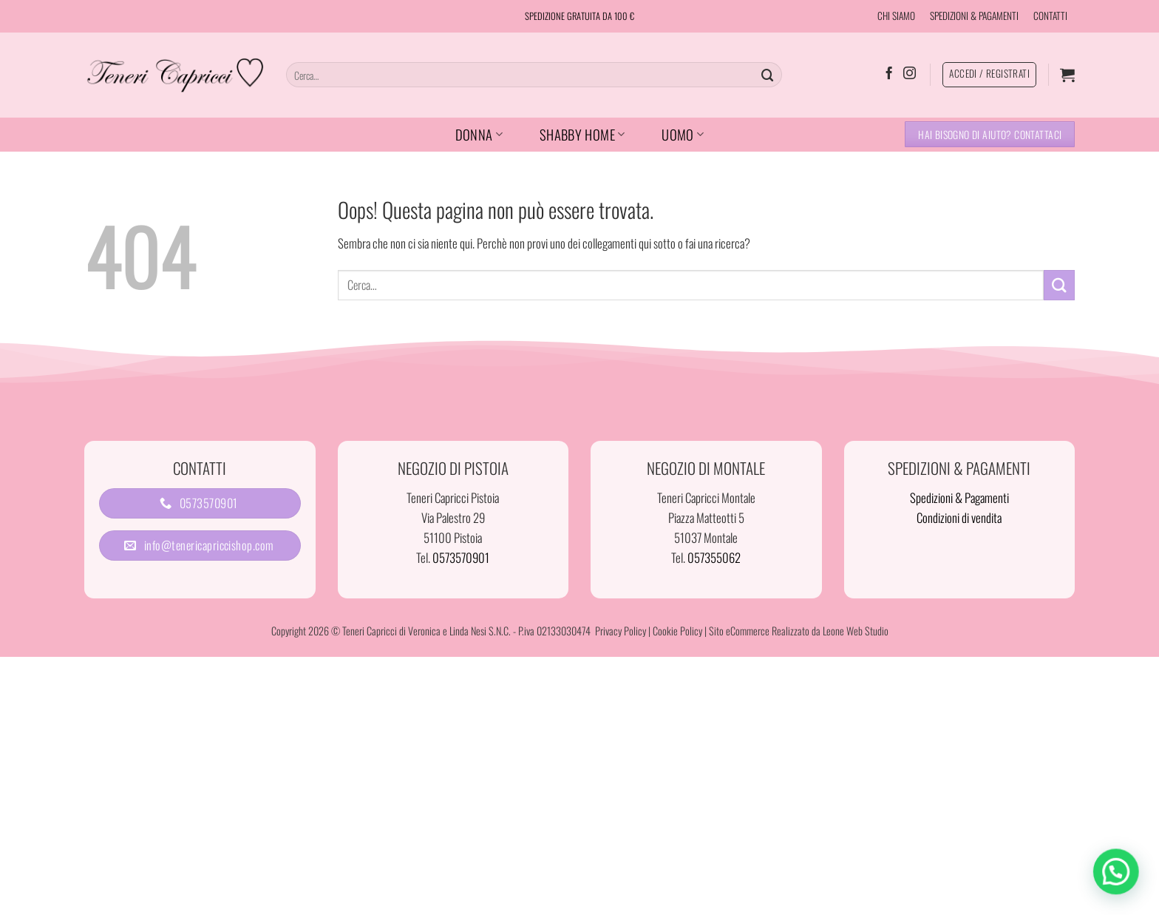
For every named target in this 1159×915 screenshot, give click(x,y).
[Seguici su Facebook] (889, 74)
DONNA (479, 134)
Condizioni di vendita (959, 517)
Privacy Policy (620, 630)
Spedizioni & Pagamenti (959, 497)
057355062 (714, 557)
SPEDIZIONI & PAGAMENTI (974, 15)
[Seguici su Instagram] (909, 74)
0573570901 (460, 557)
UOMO (683, 134)
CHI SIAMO (896, 15)
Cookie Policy (677, 630)
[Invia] (768, 74)
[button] (1067, 74)
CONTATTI (1050, 15)
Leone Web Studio (855, 630)
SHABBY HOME (582, 134)
